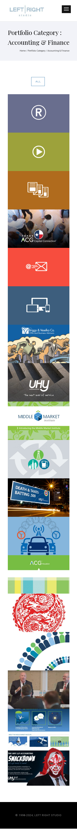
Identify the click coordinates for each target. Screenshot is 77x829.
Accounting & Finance (58, 50)
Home (23, 50)
